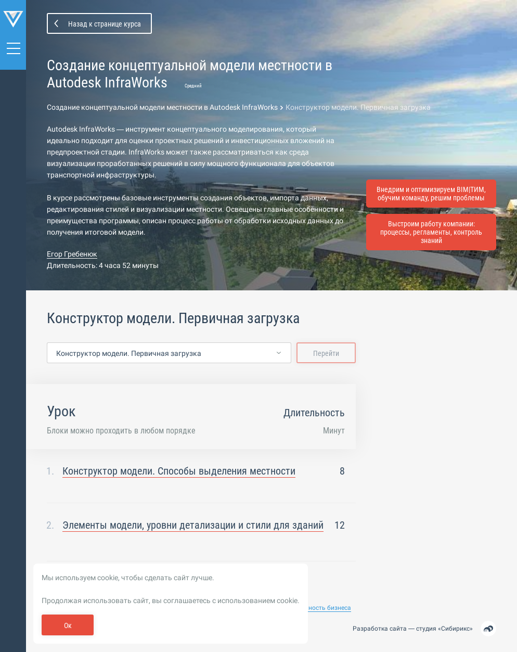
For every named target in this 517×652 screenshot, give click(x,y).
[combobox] (169, 353)
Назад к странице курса (104, 24)
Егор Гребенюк (72, 254)
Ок (68, 625)
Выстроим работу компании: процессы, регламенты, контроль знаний (431, 232)
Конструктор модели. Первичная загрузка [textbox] (128, 353)
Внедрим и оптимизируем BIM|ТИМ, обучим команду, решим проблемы (431, 193)
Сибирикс (455, 628)
